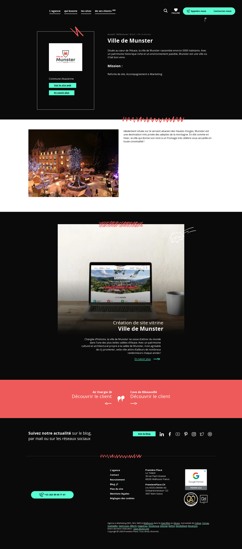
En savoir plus (61, 92)
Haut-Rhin (165, 523)
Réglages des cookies (122, 498)
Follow (176, 11)
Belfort (172, 525)
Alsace (177, 523)
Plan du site (116, 489)
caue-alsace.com (141, 528)
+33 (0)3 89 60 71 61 (51, 495)
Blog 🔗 (114, 484)
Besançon (193, 525)
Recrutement (117, 479)
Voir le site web (62, 85)
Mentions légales (119, 493)
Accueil (111, 34)
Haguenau (143, 525)
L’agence (115, 470)
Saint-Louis (124, 525)
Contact (114, 475)
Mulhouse (148, 523)
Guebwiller (113, 525)
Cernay (205, 523)
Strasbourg (153, 525)
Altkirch (133, 525)
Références (122, 34)
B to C (132, 34)
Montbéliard (181, 525)
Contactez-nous (223, 11)
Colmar (198, 523)
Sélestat (164, 525)
